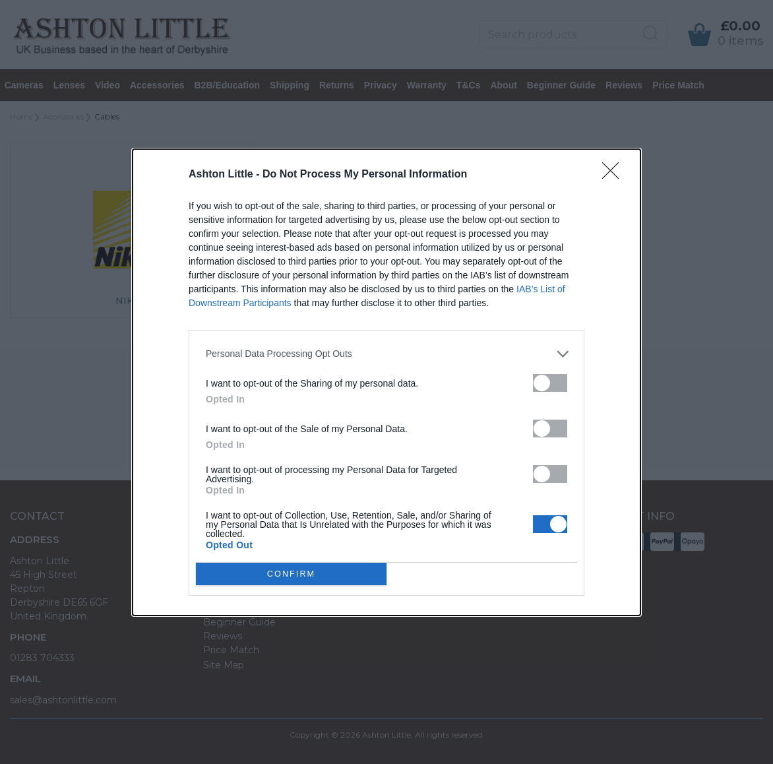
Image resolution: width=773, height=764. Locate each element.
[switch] (550, 383)
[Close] (614, 174)
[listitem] (386, 354)
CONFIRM (291, 574)
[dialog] (386, 382)
